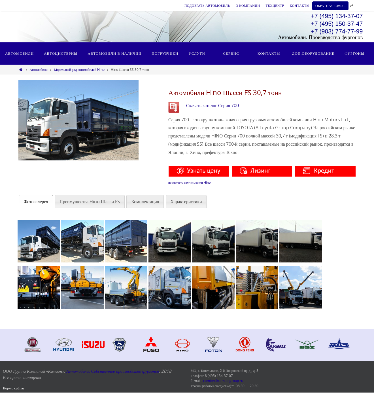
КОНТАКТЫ (299, 5)
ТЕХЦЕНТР (274, 5)
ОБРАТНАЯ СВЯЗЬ (330, 5)
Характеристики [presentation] (186, 201)
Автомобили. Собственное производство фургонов (112, 371)
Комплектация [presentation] (145, 201)
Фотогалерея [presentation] (36, 201)
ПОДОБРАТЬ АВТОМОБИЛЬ (207, 5)
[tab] (36, 201)
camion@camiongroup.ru (223, 380)
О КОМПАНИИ (247, 5)
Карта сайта (13, 388)
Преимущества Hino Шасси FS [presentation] (90, 201)
